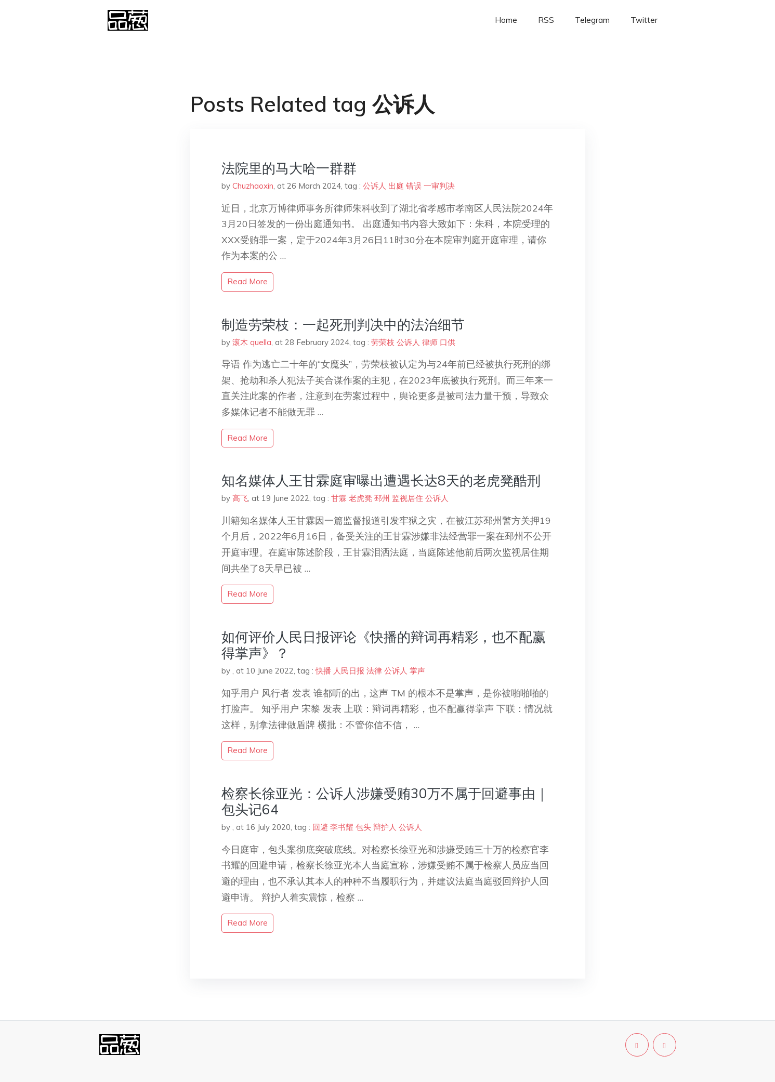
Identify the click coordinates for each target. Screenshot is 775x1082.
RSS (546, 20)
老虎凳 (360, 498)
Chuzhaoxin (252, 186)
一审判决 (439, 186)
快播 (323, 671)
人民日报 (348, 671)
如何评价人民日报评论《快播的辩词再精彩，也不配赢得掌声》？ (383, 645)
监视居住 (407, 498)
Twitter (644, 20)
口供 (447, 342)
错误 (414, 186)
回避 (320, 827)
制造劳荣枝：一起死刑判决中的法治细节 (343, 324)
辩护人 (385, 827)
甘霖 (339, 498)
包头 (363, 827)
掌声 (417, 671)
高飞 (240, 498)
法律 (374, 671)
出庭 (396, 186)
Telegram (592, 20)
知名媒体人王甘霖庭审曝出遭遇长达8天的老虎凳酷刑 (381, 480)
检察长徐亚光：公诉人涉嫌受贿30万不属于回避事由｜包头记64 (384, 801)
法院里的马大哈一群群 (289, 168)
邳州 (382, 498)
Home (506, 20)
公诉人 (374, 186)
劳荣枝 (383, 342)
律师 (430, 342)
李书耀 (341, 827)
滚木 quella (251, 342)
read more (247, 281)
